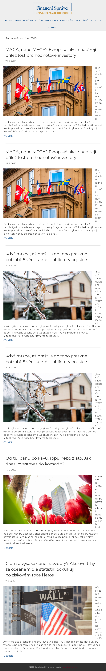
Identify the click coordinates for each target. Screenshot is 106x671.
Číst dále (8, 136)
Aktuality (95, 20)
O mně (17, 20)
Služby (39, 20)
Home (8, 20)
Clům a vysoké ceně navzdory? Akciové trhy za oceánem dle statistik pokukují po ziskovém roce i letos (50, 569)
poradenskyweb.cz (70, 667)
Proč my (28, 20)
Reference (51, 20)
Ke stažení (82, 20)
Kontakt (53, 27)
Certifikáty (66, 20)
